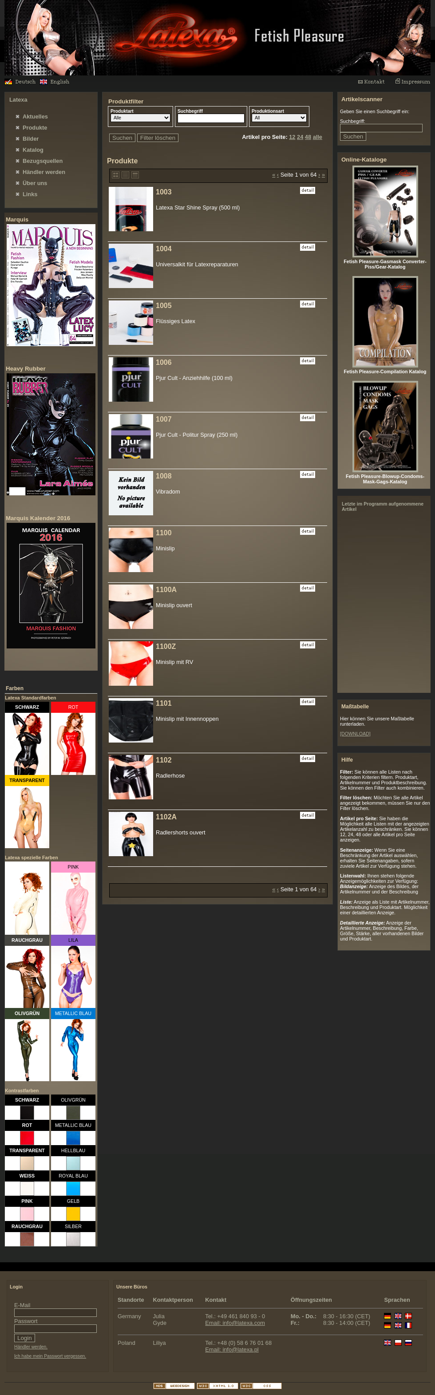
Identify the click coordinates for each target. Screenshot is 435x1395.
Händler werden (44, 172)
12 (292, 137)
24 (300, 137)
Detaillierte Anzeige (135, 174)
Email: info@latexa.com (235, 1323)
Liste (125, 174)
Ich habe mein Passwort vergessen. (50, 1356)
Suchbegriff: (352, 121)
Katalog (33, 149)
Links (30, 194)
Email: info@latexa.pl (231, 1349)
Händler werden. (30, 1346)
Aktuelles (35, 116)
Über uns (35, 183)
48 (308, 137)
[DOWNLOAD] (355, 733)
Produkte (35, 127)
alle (317, 137)
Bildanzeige (115, 174)
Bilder (31, 138)
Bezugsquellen (43, 161)
